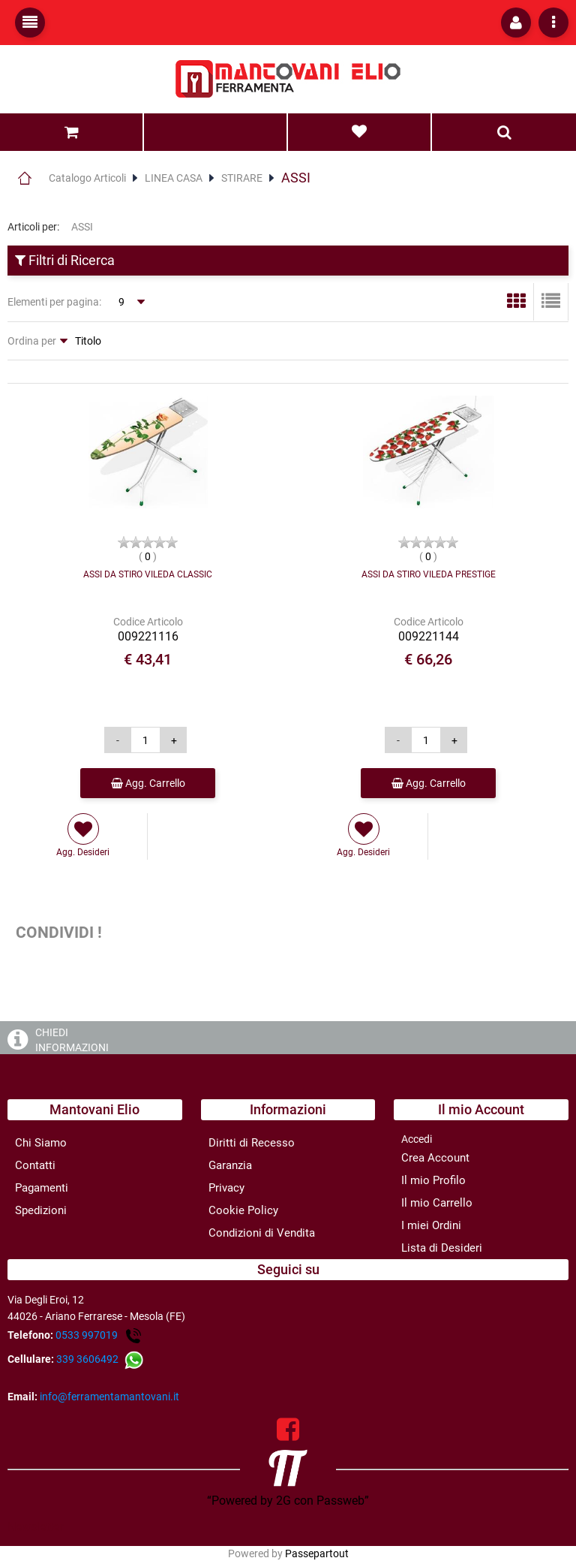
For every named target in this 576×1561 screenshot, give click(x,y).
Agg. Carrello (148, 783)
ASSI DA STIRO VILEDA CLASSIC (147, 574)
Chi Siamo (41, 1143)
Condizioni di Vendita (261, 1233)
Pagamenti (41, 1188)
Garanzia (230, 1165)
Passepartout (317, 1553)
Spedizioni (41, 1210)
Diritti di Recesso (251, 1143)
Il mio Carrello (436, 1203)
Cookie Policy (243, 1210)
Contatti (35, 1165)
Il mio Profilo (433, 1180)
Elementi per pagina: (54, 302)
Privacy (226, 1188)
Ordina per (32, 341)
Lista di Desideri (441, 1248)
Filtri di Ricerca (65, 260)
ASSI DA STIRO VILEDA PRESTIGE (429, 574)
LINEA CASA (173, 178)
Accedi (416, 1139)
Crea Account (435, 1158)
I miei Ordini (431, 1225)
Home (24, 178)
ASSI (295, 177)
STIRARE (241, 178)
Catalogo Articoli (87, 178)
